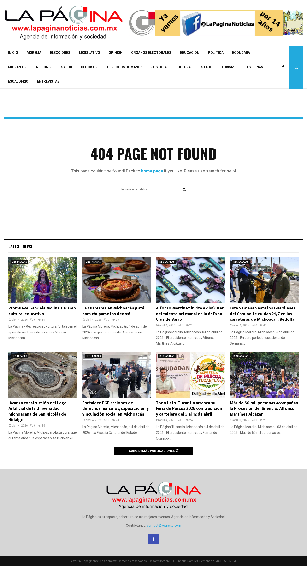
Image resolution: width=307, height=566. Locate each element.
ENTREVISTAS (48, 81)
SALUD (66, 67)
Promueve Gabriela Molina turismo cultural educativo (42, 311)
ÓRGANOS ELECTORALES (151, 53)
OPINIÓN (116, 53)
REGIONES (44, 67)
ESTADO (206, 67)
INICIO (13, 53)
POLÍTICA (216, 53)
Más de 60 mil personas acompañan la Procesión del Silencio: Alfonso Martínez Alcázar (264, 409)
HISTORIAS (254, 67)
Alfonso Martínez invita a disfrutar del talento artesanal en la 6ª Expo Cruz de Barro (190, 314)
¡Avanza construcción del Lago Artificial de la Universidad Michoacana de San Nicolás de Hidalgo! (37, 411)
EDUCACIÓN (189, 53)
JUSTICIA (159, 67)
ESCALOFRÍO (18, 81)
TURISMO (229, 67)
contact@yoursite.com (164, 525)
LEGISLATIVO (89, 53)
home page (152, 170)
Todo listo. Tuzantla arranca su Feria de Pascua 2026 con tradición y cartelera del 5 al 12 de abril (189, 409)
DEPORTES (90, 67)
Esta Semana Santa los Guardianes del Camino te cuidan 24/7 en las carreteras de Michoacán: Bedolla (262, 314)
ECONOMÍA (241, 53)
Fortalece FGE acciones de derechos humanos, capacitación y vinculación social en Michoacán (115, 409)
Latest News (20, 246)
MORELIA (34, 53)
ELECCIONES (60, 53)
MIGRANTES (18, 67)
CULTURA (183, 67)
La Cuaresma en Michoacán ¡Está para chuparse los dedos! (113, 311)
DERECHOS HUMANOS (125, 67)
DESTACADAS (19, 261)
